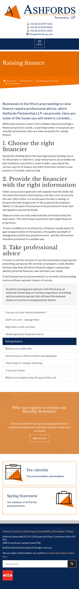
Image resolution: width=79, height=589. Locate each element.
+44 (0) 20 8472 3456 (41, 30)
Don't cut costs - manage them (22, 319)
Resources (12, 81)
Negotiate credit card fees (20, 326)
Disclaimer (59, 531)
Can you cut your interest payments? (25, 312)
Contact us (17, 531)
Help (69, 531)
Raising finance (13, 341)
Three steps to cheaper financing (23, 362)
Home (6, 531)
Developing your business (47, 81)
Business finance (13, 83)
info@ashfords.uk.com (41, 34)
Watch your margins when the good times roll (30, 377)
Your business (26, 81)
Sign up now (39, 438)
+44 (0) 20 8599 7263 (41, 23)
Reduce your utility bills (18, 348)
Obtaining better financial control (24, 334)
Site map (30, 531)
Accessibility (44, 531)
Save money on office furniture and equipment (31, 355)
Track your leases (15, 370)
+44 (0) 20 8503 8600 (41, 27)
